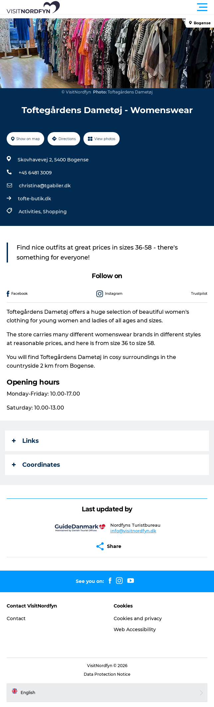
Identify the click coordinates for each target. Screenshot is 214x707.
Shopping (55, 212)
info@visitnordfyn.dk (133, 530)
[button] (136, 7)
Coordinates (36, 464)
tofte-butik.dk (34, 199)
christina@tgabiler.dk (45, 186)
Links (25, 440)
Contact (16, 618)
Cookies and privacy (138, 618)
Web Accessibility (135, 629)
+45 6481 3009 (35, 173)
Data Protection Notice (107, 674)
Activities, (31, 212)
